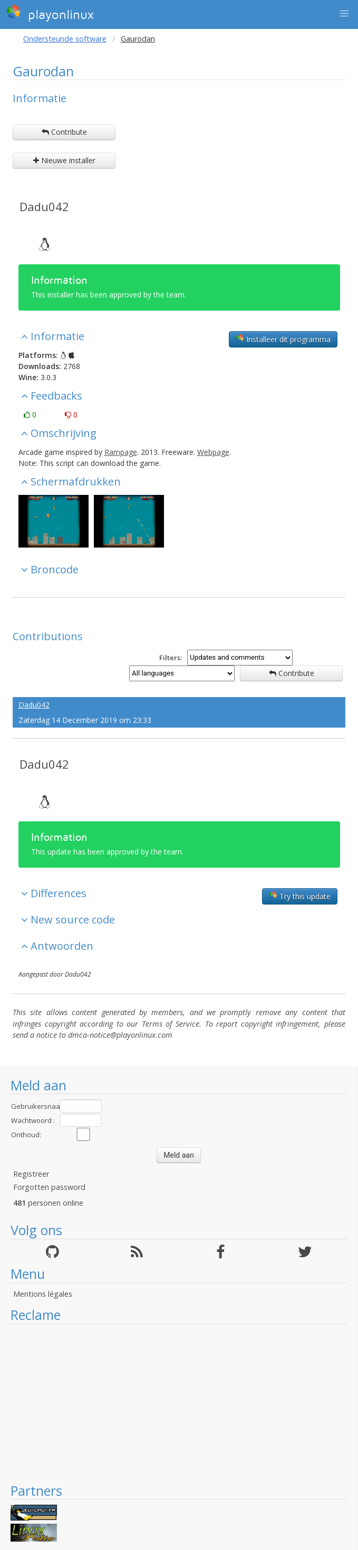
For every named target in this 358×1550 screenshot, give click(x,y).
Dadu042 (44, 206)
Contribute (64, 132)
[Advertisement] (179, 1403)
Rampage (120, 452)
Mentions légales (42, 1294)
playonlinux (50, 13)
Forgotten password (49, 1187)
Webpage (213, 452)
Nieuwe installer (64, 160)
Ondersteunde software (65, 39)
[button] (344, 13)
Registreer (31, 1174)
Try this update (300, 896)
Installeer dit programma (283, 339)
